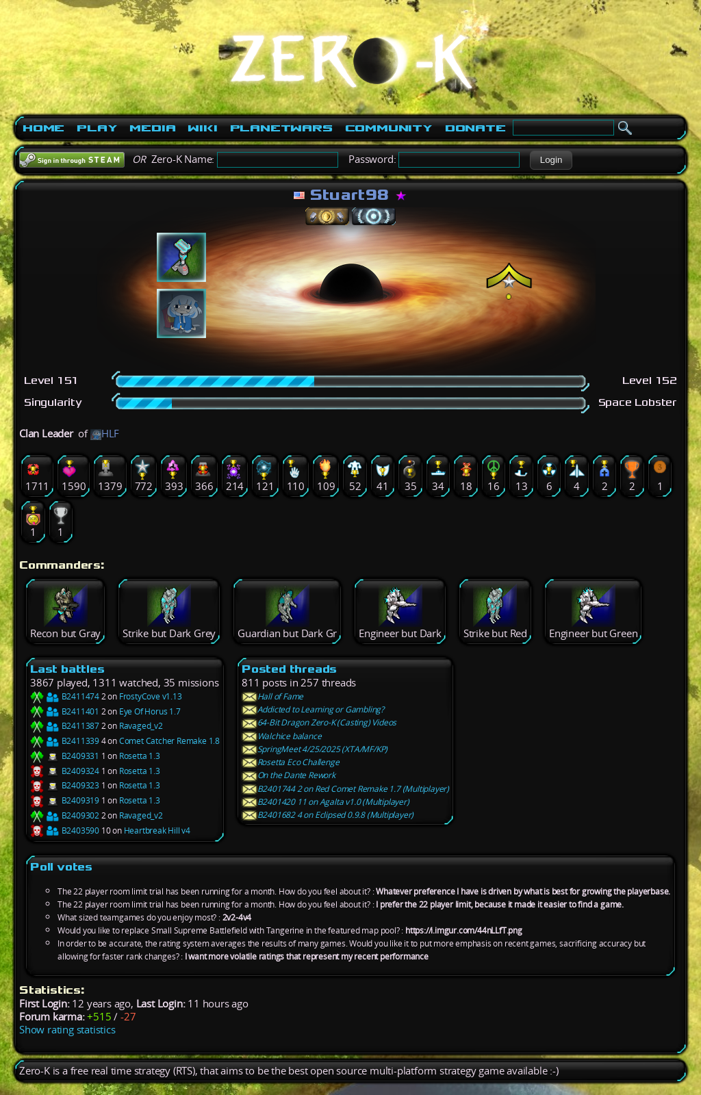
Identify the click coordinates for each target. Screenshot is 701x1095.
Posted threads (289, 669)
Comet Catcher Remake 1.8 (169, 741)
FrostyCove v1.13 (150, 696)
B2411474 (64, 696)
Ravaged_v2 (141, 726)
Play (97, 128)
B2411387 (64, 726)
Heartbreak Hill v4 (157, 830)
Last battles (67, 669)
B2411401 (64, 711)
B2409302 (64, 815)
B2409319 (64, 800)
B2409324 (64, 771)
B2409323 (64, 785)
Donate (475, 128)
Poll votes (61, 867)
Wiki (202, 128)
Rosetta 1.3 (139, 756)
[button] (551, 160)
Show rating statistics (67, 1029)
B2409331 (64, 756)
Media (152, 128)
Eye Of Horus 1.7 (150, 711)
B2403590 (64, 830)
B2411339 (64, 741)
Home (43, 128)
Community (389, 128)
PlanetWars (281, 128)
